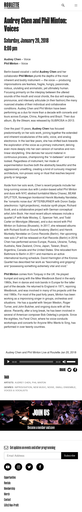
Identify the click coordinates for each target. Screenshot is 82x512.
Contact (7, 499)
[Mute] (64, 361)
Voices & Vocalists (16, 390)
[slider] (36, 362)
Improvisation (23, 387)
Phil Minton (39, 382)
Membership (9, 488)
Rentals (7, 483)
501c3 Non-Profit (11, 505)
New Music (39, 387)
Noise (50, 387)
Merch (7, 494)
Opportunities (10, 477)
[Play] (8, 361)
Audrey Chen (23, 382)
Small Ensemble (66, 387)
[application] (41, 361)
